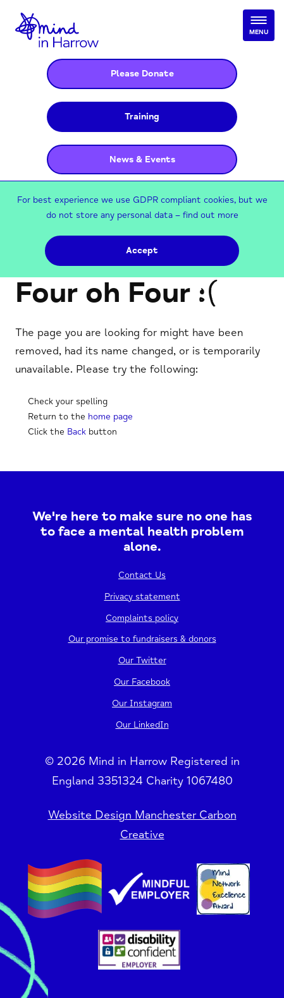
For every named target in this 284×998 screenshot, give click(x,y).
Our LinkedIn (142, 724)
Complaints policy (142, 618)
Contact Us (142, 575)
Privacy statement (142, 596)
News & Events (142, 159)
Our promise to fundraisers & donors (142, 639)
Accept (142, 250)
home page (110, 416)
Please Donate (142, 73)
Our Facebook (142, 681)
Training (142, 116)
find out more (210, 215)
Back (76, 431)
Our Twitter (142, 660)
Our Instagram (142, 703)
